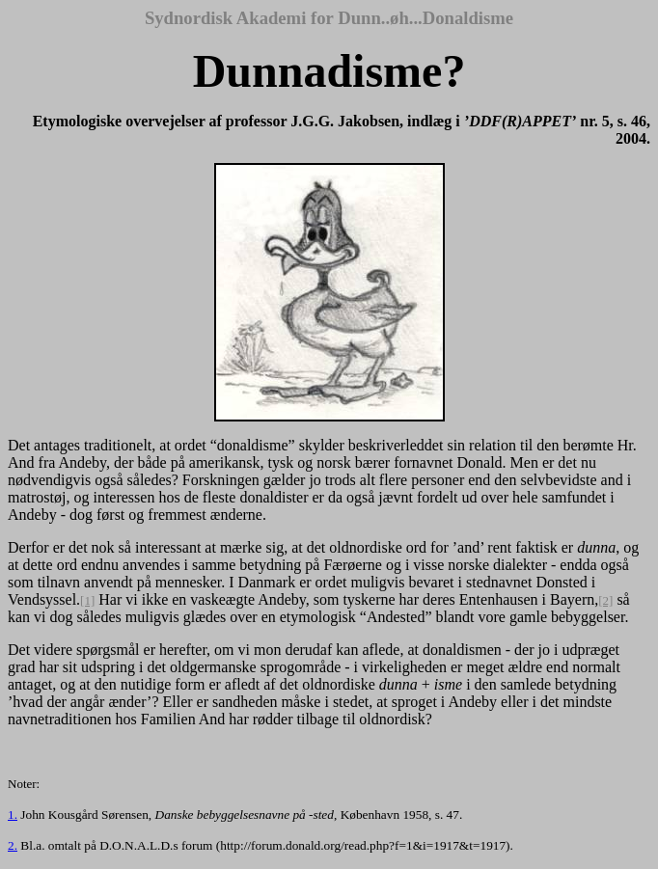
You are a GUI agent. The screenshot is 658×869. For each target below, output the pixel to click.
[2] (605, 600)
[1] (87, 600)
